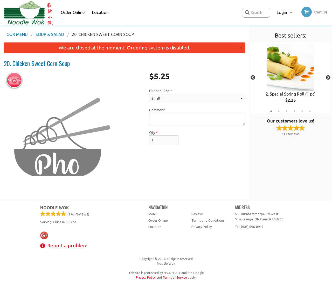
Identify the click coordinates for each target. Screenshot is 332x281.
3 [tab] (286, 111)
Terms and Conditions (208, 220)
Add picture (14, 80)
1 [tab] (271, 111)
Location (100, 12)
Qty (163, 138)
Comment (197, 117)
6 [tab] (310, 111)
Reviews (197, 214)
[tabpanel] (290, 77)
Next (328, 77)
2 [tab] (278, 111)
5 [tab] (302, 111)
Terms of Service (175, 277)
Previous (252, 77)
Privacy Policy (201, 226)
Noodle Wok (54, 207)
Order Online (73, 12)
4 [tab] (294, 111)
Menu (152, 214)
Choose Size (197, 96)
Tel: (249, 226)
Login (282, 12)
